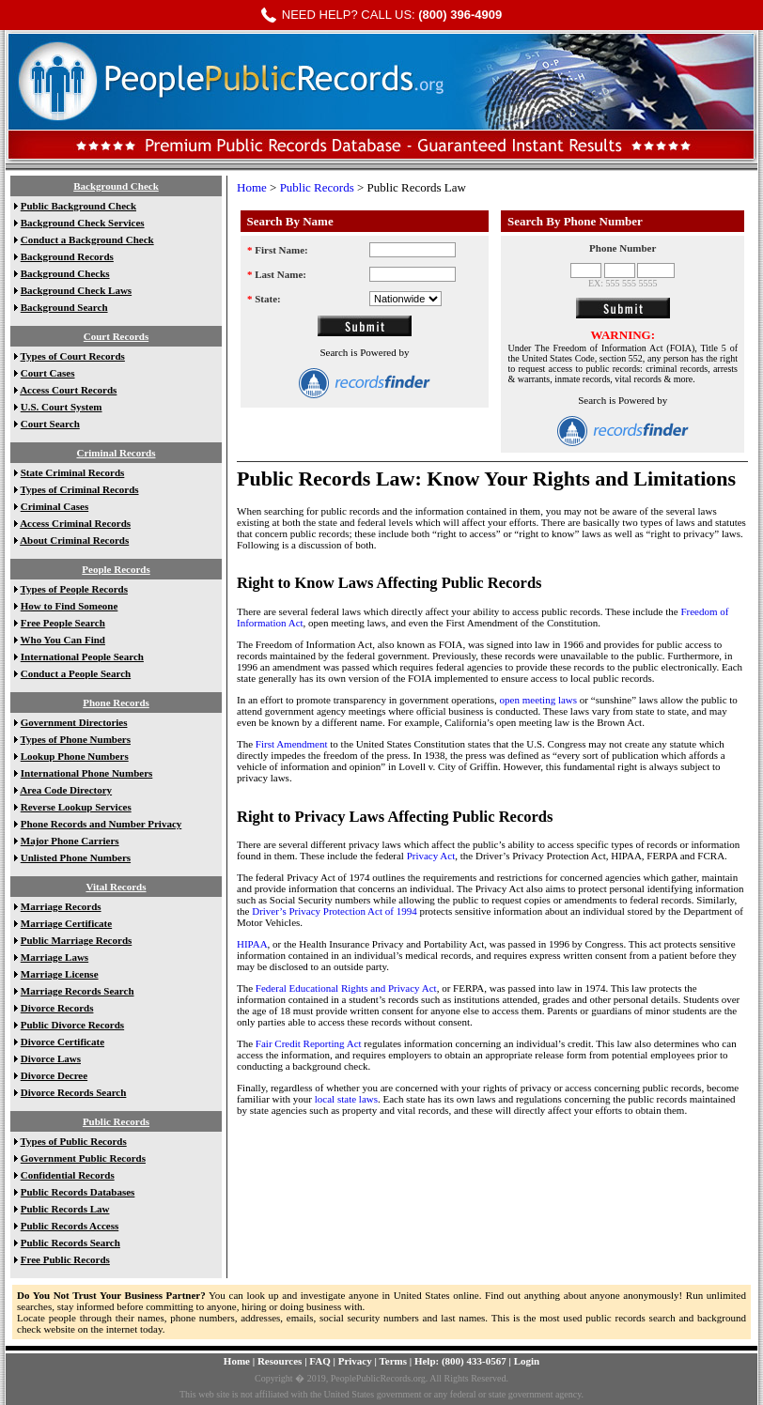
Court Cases (48, 372)
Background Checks (65, 273)
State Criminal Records (73, 472)
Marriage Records (61, 906)
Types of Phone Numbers (76, 739)
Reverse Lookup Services (76, 806)
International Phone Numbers (87, 773)
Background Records (67, 256)
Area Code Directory (66, 789)
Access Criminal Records (75, 523)
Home (252, 187)
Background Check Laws (76, 290)
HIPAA (252, 944)
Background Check (116, 186)
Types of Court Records (73, 356)
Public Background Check (78, 205)
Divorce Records (57, 1007)
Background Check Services (83, 222)
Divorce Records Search (74, 1092)
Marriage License (60, 974)
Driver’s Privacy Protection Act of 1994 (335, 911)
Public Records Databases (78, 1191)
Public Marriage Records (76, 940)
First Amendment (293, 743)
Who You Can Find (63, 639)
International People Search (82, 656)
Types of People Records (74, 588)
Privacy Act (431, 855)
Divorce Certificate (62, 1041)
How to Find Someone (69, 605)
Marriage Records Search (77, 990)
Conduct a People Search (76, 673)
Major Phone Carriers (70, 840)
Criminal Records (115, 452)
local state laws (346, 1098)
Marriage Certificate (66, 923)
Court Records (116, 336)
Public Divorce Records (72, 1024)
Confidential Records (68, 1175)
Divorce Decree (54, 1075)
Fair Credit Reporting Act (309, 1043)
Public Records (116, 1121)
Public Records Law (65, 1208)
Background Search (64, 307)
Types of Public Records (74, 1141)
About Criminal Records (74, 540)
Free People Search (63, 622)
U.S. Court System (61, 406)
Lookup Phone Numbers (75, 756)
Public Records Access (69, 1225)
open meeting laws (540, 699)
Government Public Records (83, 1158)
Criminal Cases (54, 506)
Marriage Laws (54, 957)
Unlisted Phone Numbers (76, 857)
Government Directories (74, 722)
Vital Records (116, 886)
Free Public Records (65, 1259)
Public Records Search (70, 1242)
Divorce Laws (51, 1058)
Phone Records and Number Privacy (101, 823)
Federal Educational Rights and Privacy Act (346, 988)
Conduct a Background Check (87, 239)
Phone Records (116, 702)
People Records (115, 569)
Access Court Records (68, 389)
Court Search (50, 423)
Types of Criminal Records (80, 489)
